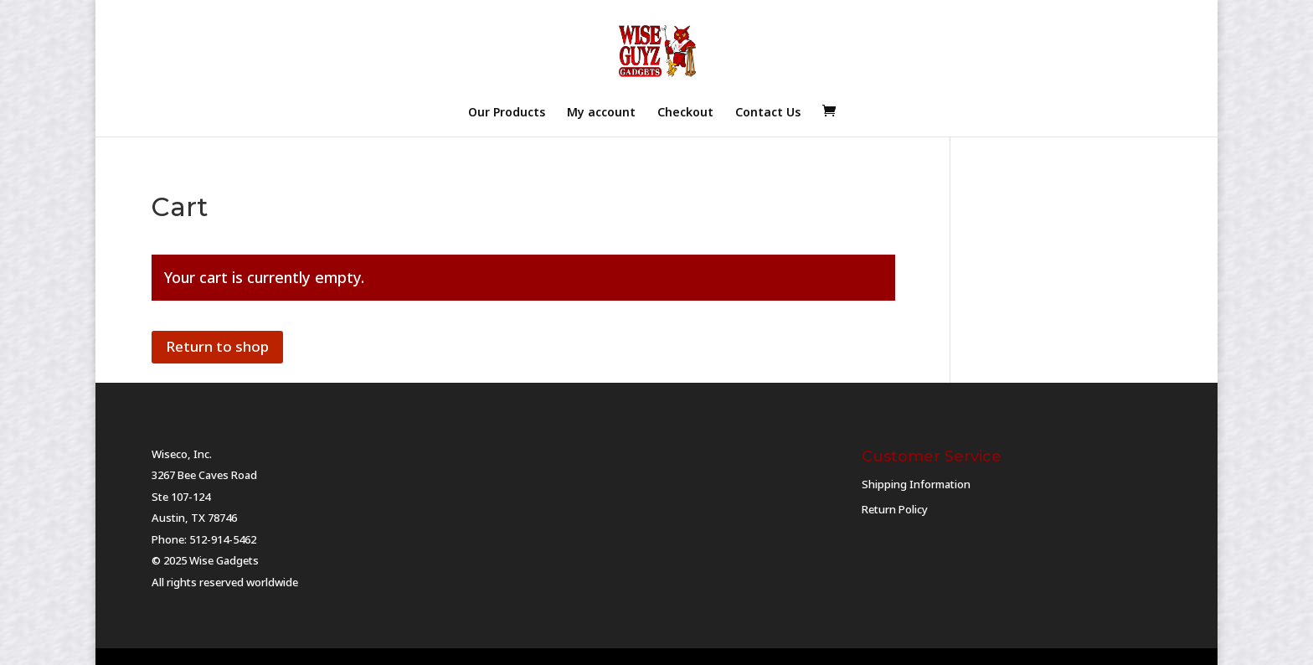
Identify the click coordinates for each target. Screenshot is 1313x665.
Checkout (685, 113)
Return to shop (217, 346)
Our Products (506, 113)
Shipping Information (916, 484)
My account (601, 113)
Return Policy (895, 509)
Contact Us (768, 113)
